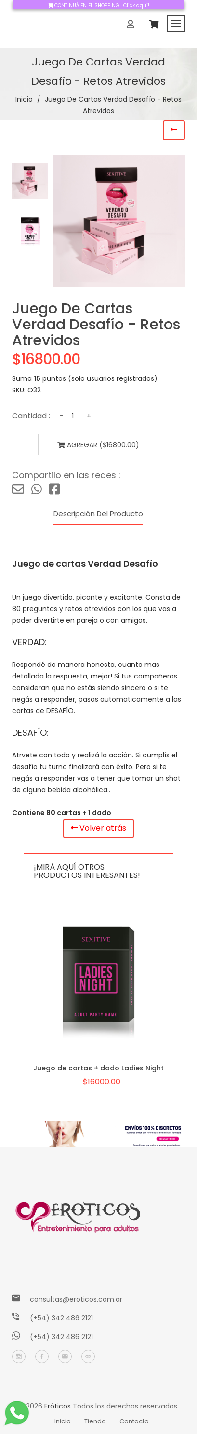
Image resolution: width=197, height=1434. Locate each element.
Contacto (134, 1421)
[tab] (30, 181)
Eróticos (57, 1406)
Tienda (95, 1421)
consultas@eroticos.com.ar (76, 1299)
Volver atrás (98, 828)
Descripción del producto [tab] (98, 513)
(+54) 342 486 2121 (61, 1318)
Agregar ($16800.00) (98, 445)
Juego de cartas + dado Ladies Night (98, 1068)
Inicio (24, 99)
